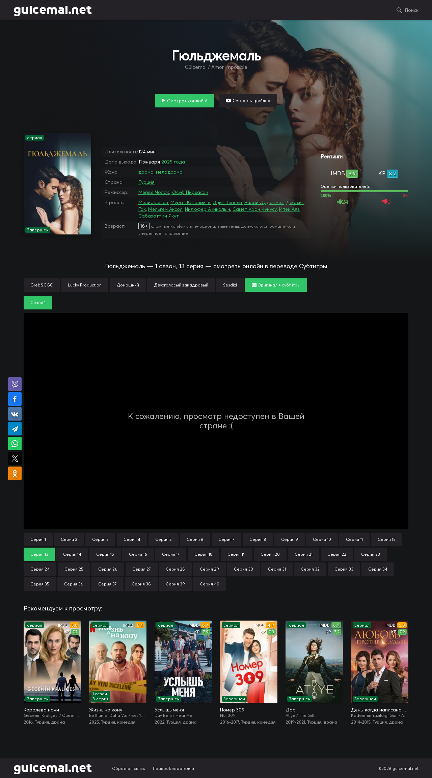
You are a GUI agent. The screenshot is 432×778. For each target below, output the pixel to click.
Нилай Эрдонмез (264, 202)
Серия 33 (343, 569)
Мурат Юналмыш (190, 202)
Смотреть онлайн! (187, 100)
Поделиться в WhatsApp (15, 443)
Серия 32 (310, 569)
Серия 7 (226, 539)
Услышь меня (169, 710)
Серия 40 (209, 583)
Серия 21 (304, 554)
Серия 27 (141, 569)
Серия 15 (105, 554)
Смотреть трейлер (251, 100)
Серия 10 (322, 539)
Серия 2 (69, 539)
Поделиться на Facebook (15, 399)
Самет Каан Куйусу (255, 209)
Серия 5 (163, 539)
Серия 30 (243, 569)
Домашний (127, 284)
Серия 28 (175, 569)
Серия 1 (38, 539)
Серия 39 (175, 583)
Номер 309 (232, 710)
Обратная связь (128, 768)
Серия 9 (289, 539)
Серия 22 (336, 554)
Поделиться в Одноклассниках (15, 473)
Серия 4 (132, 539)
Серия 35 (39, 583)
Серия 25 (73, 569)
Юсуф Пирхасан (189, 192)
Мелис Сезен (153, 202)
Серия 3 (100, 539)
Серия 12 (387, 539)
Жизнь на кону (105, 710)
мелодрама (169, 172)
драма (146, 172)
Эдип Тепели (227, 202)
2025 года (173, 162)
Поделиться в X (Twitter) (15, 458)
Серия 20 (270, 554)
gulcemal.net (53, 10)
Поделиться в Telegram (15, 428)
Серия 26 (107, 569)
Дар (291, 710)
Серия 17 (171, 554)
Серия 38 (141, 583)
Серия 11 (354, 539)
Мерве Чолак (153, 192)
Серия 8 (257, 539)
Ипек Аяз (289, 209)
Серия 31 (277, 569)
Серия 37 (107, 583)
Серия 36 (73, 583)
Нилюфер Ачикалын (207, 209)
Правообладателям (173, 768)
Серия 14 (72, 554)
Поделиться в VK (15, 414)
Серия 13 (39, 554)
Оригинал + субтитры (276, 284)
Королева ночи (41, 710)
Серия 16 (138, 554)
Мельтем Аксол (165, 209)
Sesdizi (230, 284)
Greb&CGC (41, 284)
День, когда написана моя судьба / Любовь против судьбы (379, 710)
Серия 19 (236, 554)
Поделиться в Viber (15, 384)
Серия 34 (377, 569)
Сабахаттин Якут (158, 216)
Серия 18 (203, 554)
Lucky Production (85, 284)
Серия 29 (209, 569)
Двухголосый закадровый (181, 284)
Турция (146, 182)
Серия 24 (40, 569)
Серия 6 (195, 539)
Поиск (411, 10)
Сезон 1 (38, 302)
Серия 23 (370, 554)
